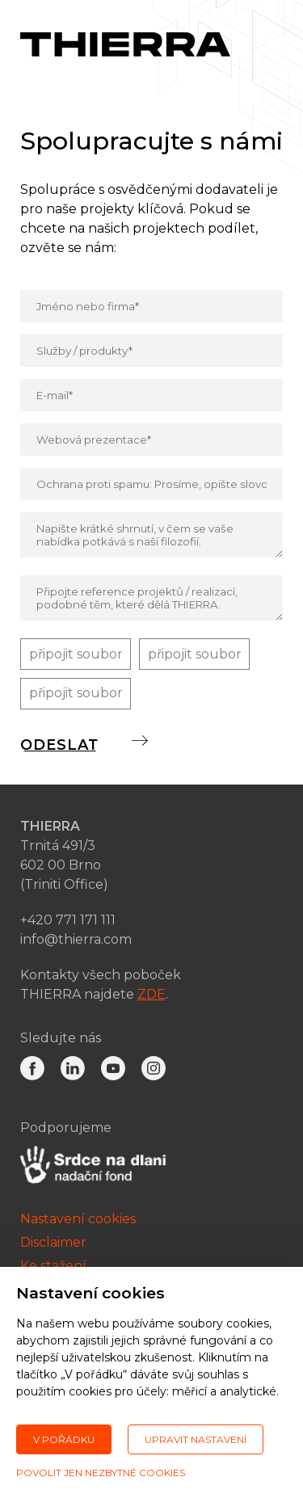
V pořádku (64, 1439)
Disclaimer (53, 1244)
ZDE (151, 995)
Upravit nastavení (195, 1439)
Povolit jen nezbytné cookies (100, 1472)
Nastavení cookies (78, 1220)
